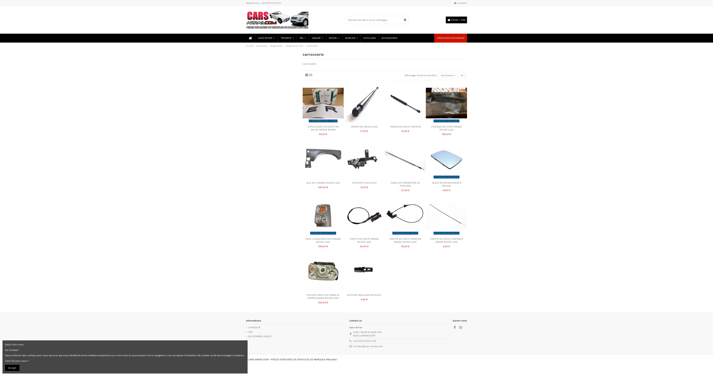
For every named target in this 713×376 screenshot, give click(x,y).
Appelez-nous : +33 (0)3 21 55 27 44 (263, 3)
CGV (250, 331)
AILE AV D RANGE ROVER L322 (323, 182)
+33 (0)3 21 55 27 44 (364, 341)
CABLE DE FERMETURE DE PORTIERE (405, 184)
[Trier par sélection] (448, 75)
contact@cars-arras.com (368, 346)
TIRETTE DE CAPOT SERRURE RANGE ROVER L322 (405, 240)
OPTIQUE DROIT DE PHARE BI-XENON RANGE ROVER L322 (323, 297)
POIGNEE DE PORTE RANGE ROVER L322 (446, 128)
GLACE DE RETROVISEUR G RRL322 (446, 184)
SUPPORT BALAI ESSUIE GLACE (364, 295)
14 (463, 75)
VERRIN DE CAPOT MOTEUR (405, 126)
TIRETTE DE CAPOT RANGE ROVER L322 (364, 240)
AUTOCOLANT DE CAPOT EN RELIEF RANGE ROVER (323, 128)
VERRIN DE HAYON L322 (364, 126)
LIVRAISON (254, 327)
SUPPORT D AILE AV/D (364, 182)
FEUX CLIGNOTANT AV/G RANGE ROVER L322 (323, 240)
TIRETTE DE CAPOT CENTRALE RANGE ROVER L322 (446, 240)
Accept (12, 367)
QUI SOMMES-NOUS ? (260, 336)
